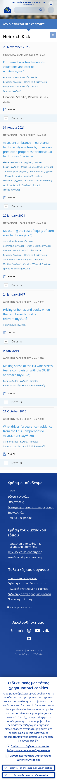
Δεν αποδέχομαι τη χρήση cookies (31, 775)
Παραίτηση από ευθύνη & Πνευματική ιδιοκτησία (24, 545)
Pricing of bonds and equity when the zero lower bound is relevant (26, 314)
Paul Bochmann (11, 77)
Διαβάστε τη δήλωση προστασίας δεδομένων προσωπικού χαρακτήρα (28, 748)
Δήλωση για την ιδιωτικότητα (27, 583)
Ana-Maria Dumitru (13, 250)
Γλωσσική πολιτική (20, 599)
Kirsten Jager (11, 171)
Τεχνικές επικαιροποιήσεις (25, 552)
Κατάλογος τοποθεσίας (21, 607)
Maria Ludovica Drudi (32, 166)
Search (40, 10)
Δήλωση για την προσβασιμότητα (29, 594)
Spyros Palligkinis (12, 268)
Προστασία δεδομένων (22, 578)
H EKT (11, 491)
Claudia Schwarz (33, 180)
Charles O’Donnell (32, 264)
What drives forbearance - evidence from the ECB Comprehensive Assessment (27, 431)
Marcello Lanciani (14, 176)
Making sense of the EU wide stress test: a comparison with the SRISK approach (28, 370)
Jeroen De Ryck (33, 245)
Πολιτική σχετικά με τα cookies (28, 588)
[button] (50, 3)
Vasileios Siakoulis (12, 185)
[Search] (27, 10)
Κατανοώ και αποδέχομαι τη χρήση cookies (30, 767)
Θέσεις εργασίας (18, 496)
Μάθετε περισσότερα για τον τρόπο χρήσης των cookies (30, 757)
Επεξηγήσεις (16, 502)
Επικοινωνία (16, 512)
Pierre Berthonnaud (13, 162)
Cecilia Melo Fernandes (15, 259)
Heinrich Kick (31, 81)
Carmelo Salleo (10, 380)
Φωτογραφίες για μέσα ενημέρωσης (31, 507)
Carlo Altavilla (10, 241)
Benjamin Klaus (11, 86)
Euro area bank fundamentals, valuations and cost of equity (24, 66)
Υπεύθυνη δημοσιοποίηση (25, 557)
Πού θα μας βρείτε (20, 518)
